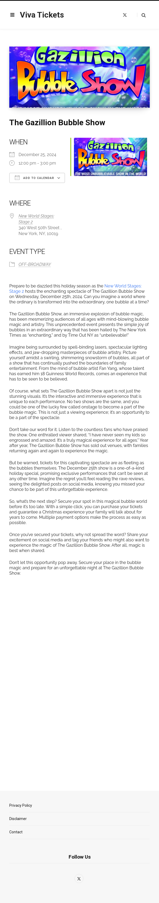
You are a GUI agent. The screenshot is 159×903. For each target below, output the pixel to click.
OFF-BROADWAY (35, 264)
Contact (16, 832)
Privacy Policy (20, 805)
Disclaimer (18, 819)
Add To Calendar (34, 177)
